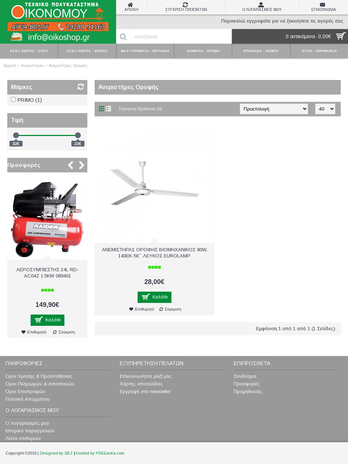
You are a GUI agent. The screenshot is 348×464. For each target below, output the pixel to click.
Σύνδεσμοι (245, 376)
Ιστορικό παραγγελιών (30, 430)
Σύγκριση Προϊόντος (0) (140, 109)
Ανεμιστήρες (32, 65)
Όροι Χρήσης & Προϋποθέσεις (38, 376)
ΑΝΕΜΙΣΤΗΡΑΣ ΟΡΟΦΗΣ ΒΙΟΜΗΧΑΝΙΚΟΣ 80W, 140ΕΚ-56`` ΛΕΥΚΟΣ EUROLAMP (154, 253)
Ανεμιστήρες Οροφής (68, 65)
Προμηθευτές (248, 391)
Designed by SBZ (56, 453)
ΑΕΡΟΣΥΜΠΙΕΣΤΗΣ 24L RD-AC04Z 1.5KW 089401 (47, 273)
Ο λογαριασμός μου (27, 423)
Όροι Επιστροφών (25, 391)
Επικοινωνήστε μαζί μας (146, 376)
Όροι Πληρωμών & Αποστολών (40, 384)
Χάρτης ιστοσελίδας (141, 384)
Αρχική (10, 65)
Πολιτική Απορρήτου (27, 399)
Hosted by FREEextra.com (100, 453)
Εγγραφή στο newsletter (145, 391)
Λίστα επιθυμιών (23, 438)
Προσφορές (23, 165)
